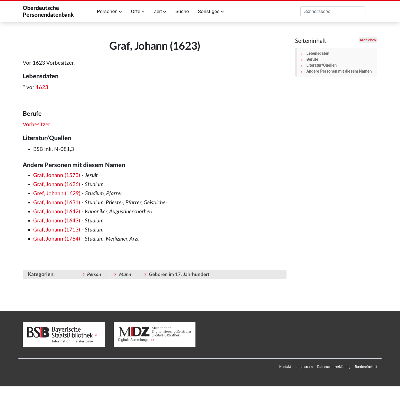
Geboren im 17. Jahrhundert (179, 274)
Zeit (160, 11)
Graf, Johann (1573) (56, 175)
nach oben (368, 40)
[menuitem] (285, 366)
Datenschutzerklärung (333, 367)
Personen (109, 11)
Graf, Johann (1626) (56, 184)
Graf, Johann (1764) (56, 239)
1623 (42, 87)
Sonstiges (211, 11)
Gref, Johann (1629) (56, 193)
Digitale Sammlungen (134, 340)
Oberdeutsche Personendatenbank (48, 11)
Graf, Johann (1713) (56, 230)
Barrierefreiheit (366, 367)
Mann (125, 274)
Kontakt (285, 367)
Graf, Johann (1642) (56, 211)
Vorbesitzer (36, 124)
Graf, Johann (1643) (56, 221)
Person (94, 274)
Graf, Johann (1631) (56, 202)
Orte (138, 11)
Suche (182, 11)
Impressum (304, 367)
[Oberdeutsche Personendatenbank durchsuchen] (332, 11)
